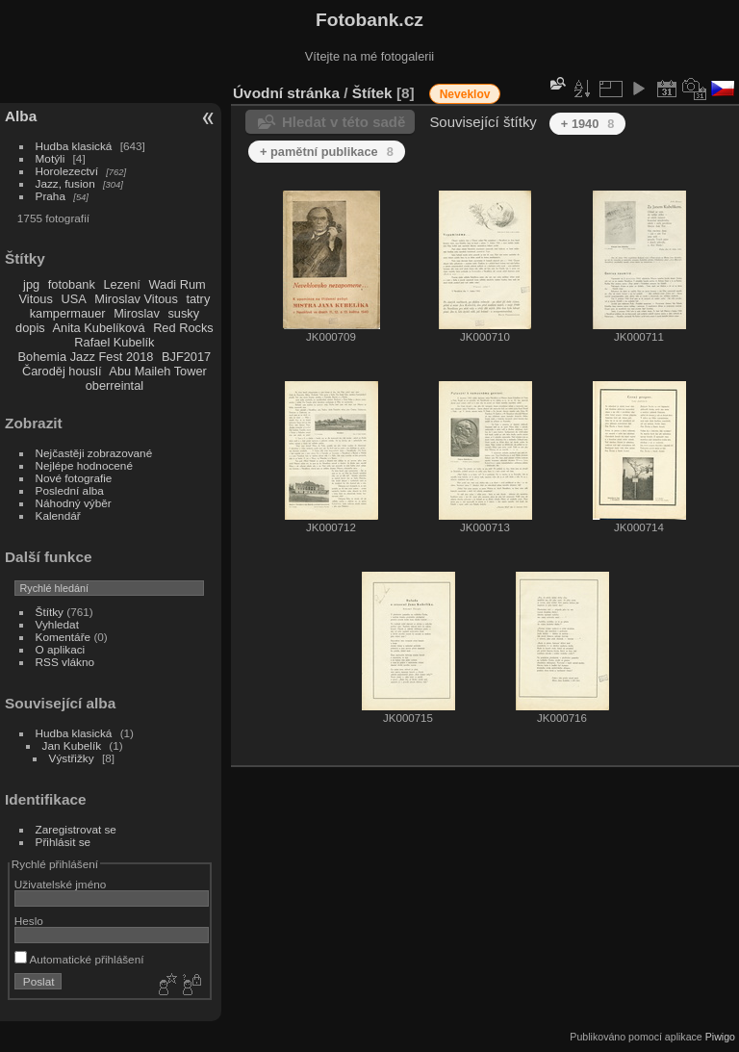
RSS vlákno (65, 661)
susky (183, 313)
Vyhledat (57, 624)
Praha (50, 196)
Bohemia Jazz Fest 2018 (86, 356)
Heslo (28, 920)
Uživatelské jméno (60, 884)
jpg (31, 284)
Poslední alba (70, 490)
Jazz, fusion (65, 183)
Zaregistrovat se (76, 829)
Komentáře (63, 636)
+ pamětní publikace (327, 151)
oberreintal (114, 385)
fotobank (71, 284)
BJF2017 (186, 356)
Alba (21, 116)
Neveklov (465, 94)
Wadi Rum (176, 284)
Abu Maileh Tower (157, 371)
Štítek (372, 93)
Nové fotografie (74, 478)
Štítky (50, 611)
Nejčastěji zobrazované (94, 453)
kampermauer (68, 313)
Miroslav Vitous (136, 299)
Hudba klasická (74, 146)
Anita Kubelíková (99, 328)
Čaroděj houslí (62, 371)
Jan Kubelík (71, 745)
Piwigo (720, 1036)
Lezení (121, 284)
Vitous (36, 299)
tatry (198, 299)
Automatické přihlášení (79, 959)
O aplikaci (61, 649)
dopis (30, 328)
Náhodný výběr (74, 503)
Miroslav (137, 313)
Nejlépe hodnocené (84, 465)
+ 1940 (588, 123)
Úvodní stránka (286, 93)
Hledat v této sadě (343, 122)
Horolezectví (67, 171)
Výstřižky (71, 758)
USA (73, 299)
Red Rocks (183, 328)
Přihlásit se (63, 841)
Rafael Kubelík (114, 342)
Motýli (50, 158)
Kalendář (58, 515)
